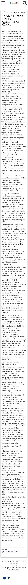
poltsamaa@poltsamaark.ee (17, 568)
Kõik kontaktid (14, 570)
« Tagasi (24, 13)
